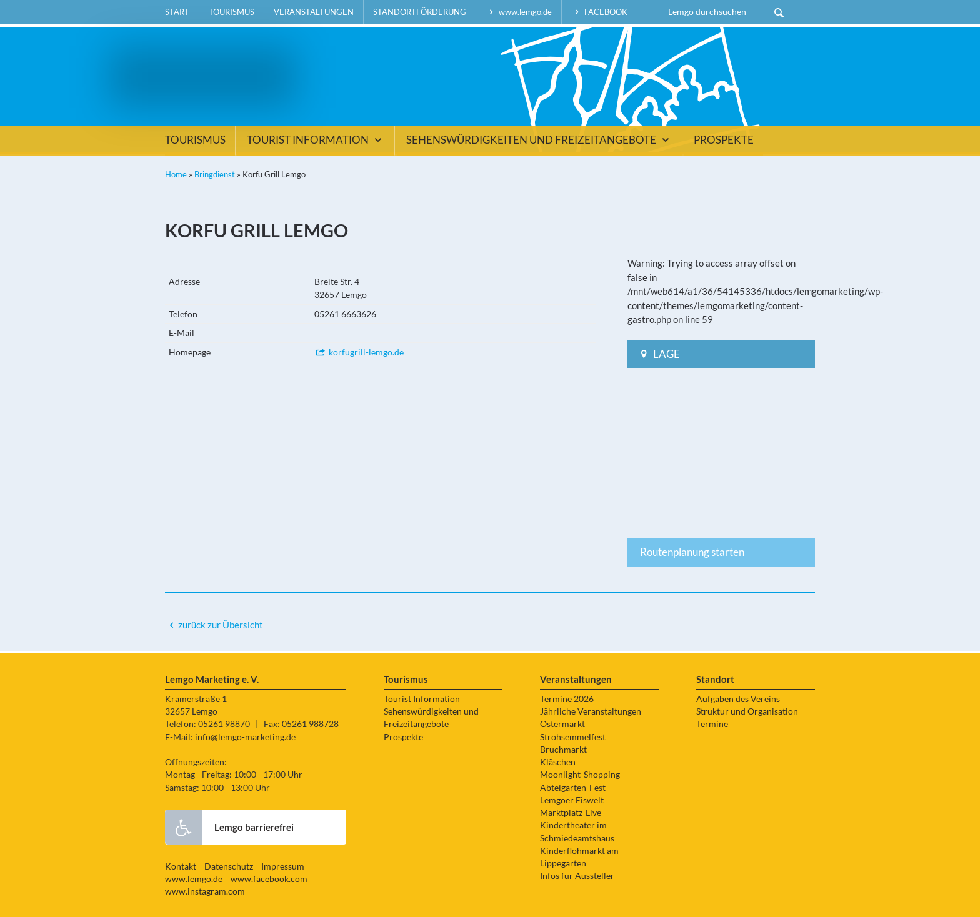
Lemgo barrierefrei (229, 827)
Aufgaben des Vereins (738, 699)
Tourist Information (316, 140)
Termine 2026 (567, 699)
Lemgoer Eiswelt (572, 800)
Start (177, 12)
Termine (712, 724)
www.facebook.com (269, 879)
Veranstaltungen (314, 12)
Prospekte (724, 140)
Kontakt (180, 866)
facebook (599, 12)
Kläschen (558, 762)
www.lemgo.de (519, 12)
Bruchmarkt (563, 750)
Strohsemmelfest (573, 737)
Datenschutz (228, 866)
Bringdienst (214, 174)
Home (176, 174)
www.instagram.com (205, 891)
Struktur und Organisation (747, 711)
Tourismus (231, 12)
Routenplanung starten (692, 551)
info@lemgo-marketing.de (245, 737)
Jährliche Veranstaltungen (590, 711)
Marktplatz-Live (570, 813)
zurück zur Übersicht (220, 624)
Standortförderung (419, 12)
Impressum (282, 866)
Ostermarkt (562, 724)
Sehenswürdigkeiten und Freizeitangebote (539, 140)
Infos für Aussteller (577, 876)
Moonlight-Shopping (580, 775)
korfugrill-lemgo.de (359, 352)
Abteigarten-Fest (573, 788)
